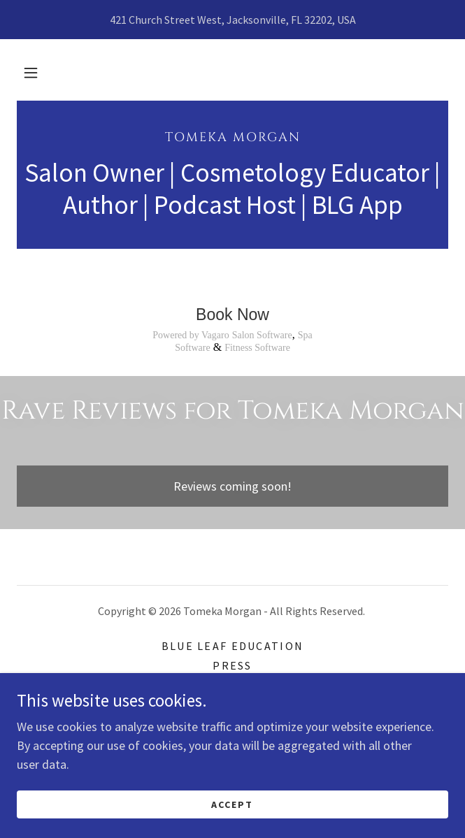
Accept (232, 804)
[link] (232, 137)
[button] (31, 73)
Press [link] (232, 665)
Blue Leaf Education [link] (232, 646)
